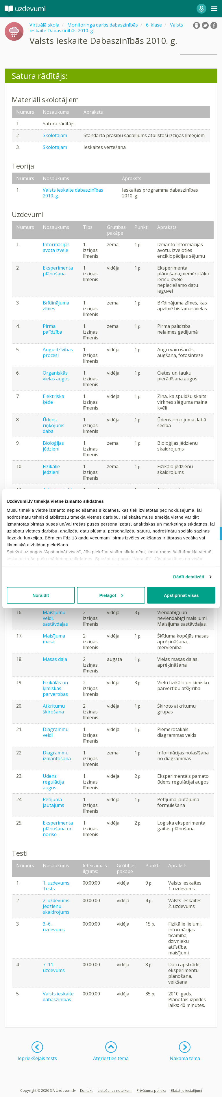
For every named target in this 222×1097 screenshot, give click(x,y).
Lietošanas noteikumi (115, 1090)
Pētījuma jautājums (53, 802)
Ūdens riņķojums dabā (53, 425)
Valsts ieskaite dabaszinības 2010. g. (73, 193)
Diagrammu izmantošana (57, 756)
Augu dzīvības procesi (58, 352)
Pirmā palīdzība (52, 329)
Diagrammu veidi (56, 732)
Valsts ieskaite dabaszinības (58, 997)
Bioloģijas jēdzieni (53, 446)
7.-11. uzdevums (54, 967)
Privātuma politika (151, 1090)
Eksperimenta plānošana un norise (58, 829)
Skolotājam (55, 135)
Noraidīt (40, 595)
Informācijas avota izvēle (56, 247)
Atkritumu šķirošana (54, 709)
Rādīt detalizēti (188, 576)
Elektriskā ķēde (53, 399)
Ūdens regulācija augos (53, 782)
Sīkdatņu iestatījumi (186, 1090)
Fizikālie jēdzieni (51, 469)
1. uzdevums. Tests (56, 886)
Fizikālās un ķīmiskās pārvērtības (55, 688)
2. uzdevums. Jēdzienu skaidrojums (56, 906)
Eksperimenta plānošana (58, 271)
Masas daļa (55, 659)
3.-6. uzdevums (54, 927)
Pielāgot (111, 595)
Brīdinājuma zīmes (56, 306)
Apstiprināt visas (181, 595)
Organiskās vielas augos (56, 376)
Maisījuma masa (54, 639)
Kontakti (86, 1090)
